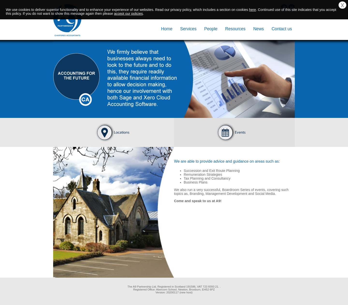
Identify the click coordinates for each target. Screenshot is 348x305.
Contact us (282, 28)
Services (188, 28)
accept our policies (128, 13)
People (211, 28)
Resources (235, 28)
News (258, 28)
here (252, 10)
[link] (77, 291)
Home (167, 28)
